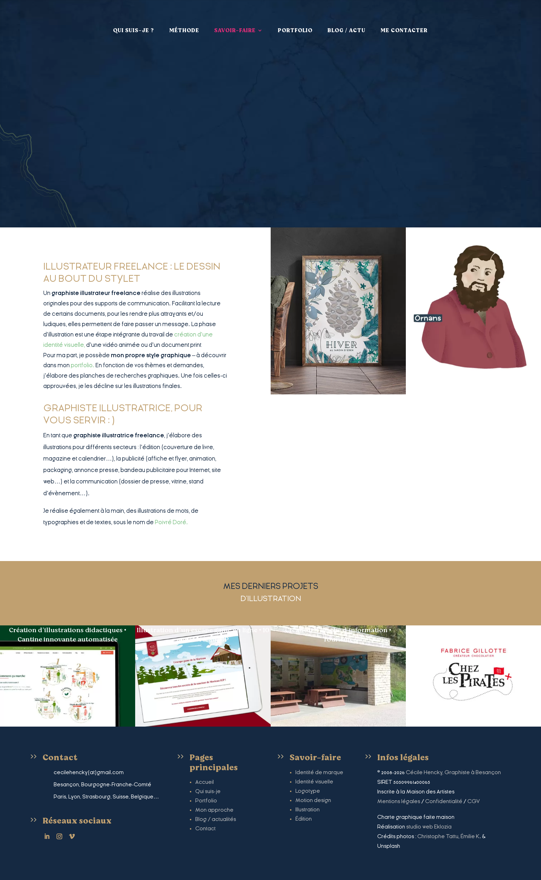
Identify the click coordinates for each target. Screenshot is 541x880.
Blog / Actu (346, 27)
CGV (473, 801)
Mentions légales (398, 801)
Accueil (204, 782)
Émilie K (470, 836)
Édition (303, 819)
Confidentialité (443, 801)
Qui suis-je (208, 791)
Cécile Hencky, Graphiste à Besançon (453, 772)
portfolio (82, 365)
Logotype (307, 791)
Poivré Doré (170, 522)
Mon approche (214, 810)
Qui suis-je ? (133, 27)
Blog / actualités (215, 819)
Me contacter (404, 27)
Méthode (184, 27)
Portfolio (295, 27)
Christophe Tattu (437, 836)
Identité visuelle (314, 782)
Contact (205, 828)
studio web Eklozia (429, 827)
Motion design (313, 800)
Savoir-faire (235, 27)
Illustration (307, 809)
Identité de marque (319, 772)
